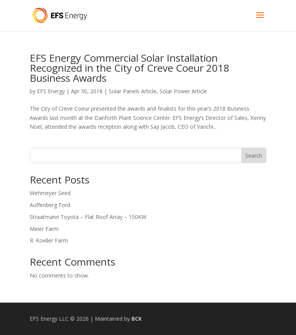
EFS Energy (51, 91)
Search (253, 155)
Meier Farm (44, 228)
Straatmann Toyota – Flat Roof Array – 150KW (88, 217)
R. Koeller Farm (49, 240)
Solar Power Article (183, 91)
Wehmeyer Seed (50, 193)
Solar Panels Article (132, 91)
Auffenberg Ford (50, 205)
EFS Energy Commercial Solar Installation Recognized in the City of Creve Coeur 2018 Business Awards (129, 68)
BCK (136, 318)
